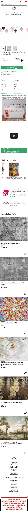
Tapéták (14, 463)
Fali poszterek (14, 466)
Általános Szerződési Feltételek (14, 477)
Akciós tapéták (14, 467)
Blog (14, 470)
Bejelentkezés (14, 472)
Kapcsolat (14, 473)
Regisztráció (14, 474)
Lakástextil (14, 469)
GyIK (14, 481)
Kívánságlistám (14, 480)
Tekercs (18, 59)
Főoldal (6, 13)
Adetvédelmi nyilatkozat (14, 479)
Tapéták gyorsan (14, 465)
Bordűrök (11, 13)
